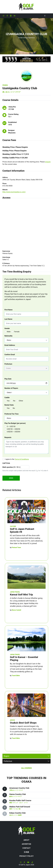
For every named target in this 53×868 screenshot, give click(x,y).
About (26, 840)
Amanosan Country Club (19, 788)
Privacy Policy (26, 856)
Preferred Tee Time (11, 414)
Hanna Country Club (17, 794)
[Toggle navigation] (49, 15)
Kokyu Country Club (17, 813)
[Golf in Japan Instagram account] (3, 16)
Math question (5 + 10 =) (11, 467)
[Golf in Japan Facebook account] (7, 16)
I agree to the (17, 459)
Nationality (8, 336)
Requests (7, 437)
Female (16, 332)
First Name (8, 310)
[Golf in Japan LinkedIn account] (14, 16)
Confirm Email (9, 354)
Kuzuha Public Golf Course (20, 800)
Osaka (5, 85)
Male (8, 332)
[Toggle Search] (45, 15)
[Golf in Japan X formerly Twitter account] (11, 16)
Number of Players (11, 388)
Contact (26, 848)
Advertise (26, 844)
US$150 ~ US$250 (13, 429)
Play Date (7, 379)
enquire (48, 162)
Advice (12, 720)
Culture (13, 526)
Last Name (8, 319)
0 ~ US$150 (11, 426)
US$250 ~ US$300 (13, 432)
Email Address (9, 345)
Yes (8, 401)
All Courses (26, 768)
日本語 (26, 852)
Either (21, 401)
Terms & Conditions (22, 459)
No (14, 401)
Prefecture (8, 364)
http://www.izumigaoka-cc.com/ (14, 192)
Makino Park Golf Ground (19, 807)
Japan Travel (15, 592)
